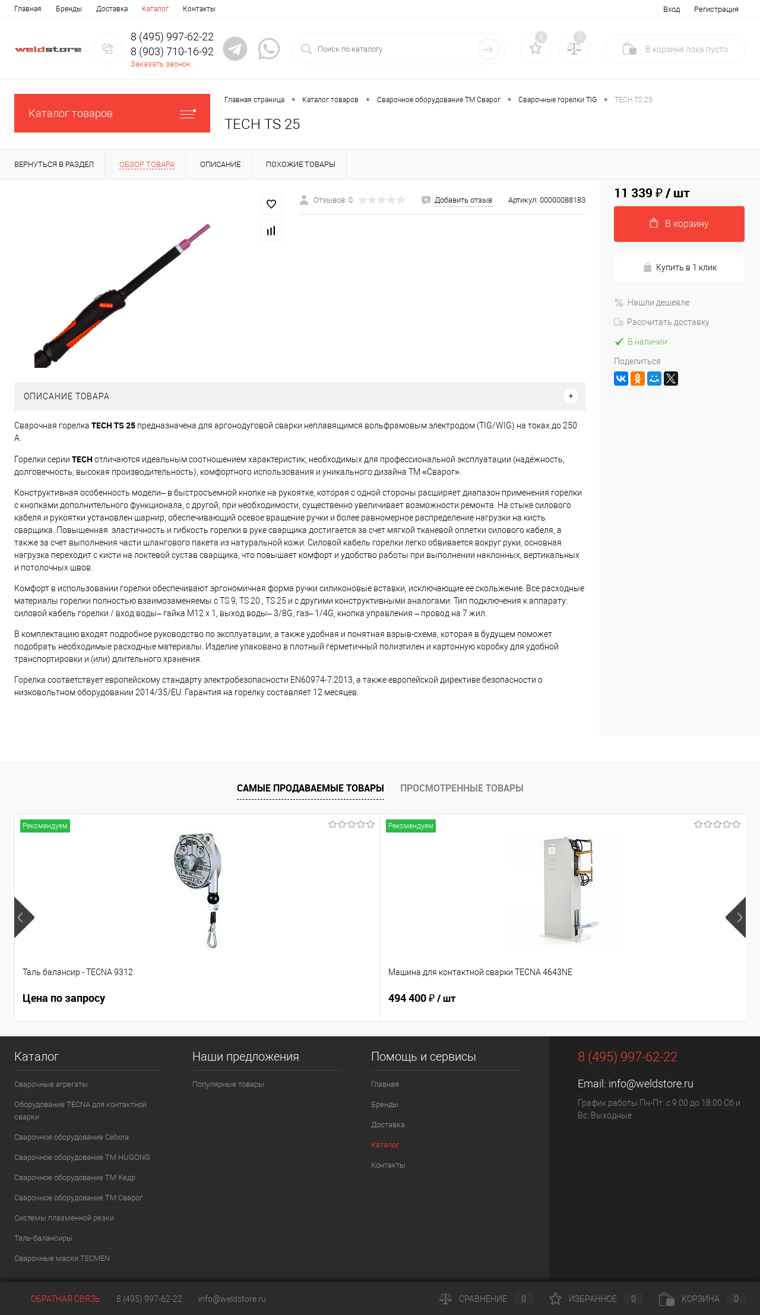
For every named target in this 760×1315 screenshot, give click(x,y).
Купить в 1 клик (679, 268)
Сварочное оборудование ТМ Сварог (78, 1197)
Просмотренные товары (462, 787)
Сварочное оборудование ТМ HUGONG (82, 1157)
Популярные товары (228, 1084)
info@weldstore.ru (651, 1083)
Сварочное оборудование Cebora (71, 1137)
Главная (28, 9)
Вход (671, 9)
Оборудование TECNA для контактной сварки (80, 1110)
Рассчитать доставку (662, 322)
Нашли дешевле (651, 302)
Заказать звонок (161, 63)
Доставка (112, 9)
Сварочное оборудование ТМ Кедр (74, 1177)
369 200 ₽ (421, 998)
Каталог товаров (112, 113)
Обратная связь (57, 1299)
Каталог (155, 9)
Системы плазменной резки (64, 1217)
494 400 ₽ (239, 998)
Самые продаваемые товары (310, 787)
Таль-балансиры (43, 1238)
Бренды (69, 9)
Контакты (199, 9)
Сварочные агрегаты (51, 1084)
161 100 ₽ (604, 998)
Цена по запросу (64, 998)
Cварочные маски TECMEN (62, 1258)
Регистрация (716, 9)
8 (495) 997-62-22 (149, 1299)
